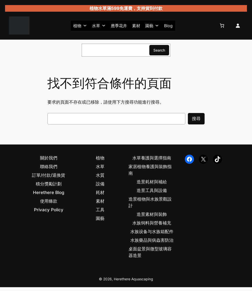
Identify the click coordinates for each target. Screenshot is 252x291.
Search (159, 50)
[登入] (237, 25)
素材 (136, 25)
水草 (99, 26)
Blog (168, 25)
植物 (80, 26)
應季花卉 (119, 25)
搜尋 (196, 118)
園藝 (152, 26)
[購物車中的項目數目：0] (222, 25)
